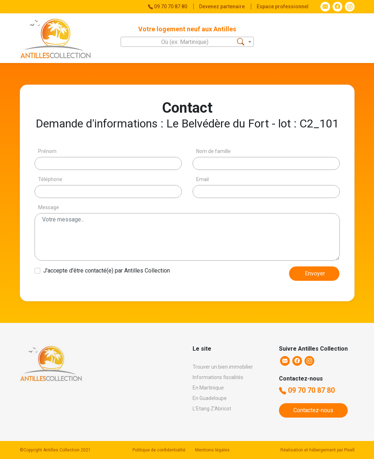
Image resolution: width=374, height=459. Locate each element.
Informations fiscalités (218, 377)
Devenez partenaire (222, 6)
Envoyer (315, 273)
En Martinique (208, 388)
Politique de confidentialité (158, 450)
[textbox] (187, 42)
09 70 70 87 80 (307, 390)
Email (202, 179)
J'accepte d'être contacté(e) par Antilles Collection (106, 270)
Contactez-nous (313, 410)
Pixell (349, 450)
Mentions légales (212, 450)
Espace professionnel (282, 6)
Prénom (47, 151)
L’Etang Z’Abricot (212, 408)
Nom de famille (213, 151)
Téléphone (50, 179)
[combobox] (187, 42)
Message (48, 207)
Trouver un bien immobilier (223, 367)
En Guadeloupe (210, 398)
